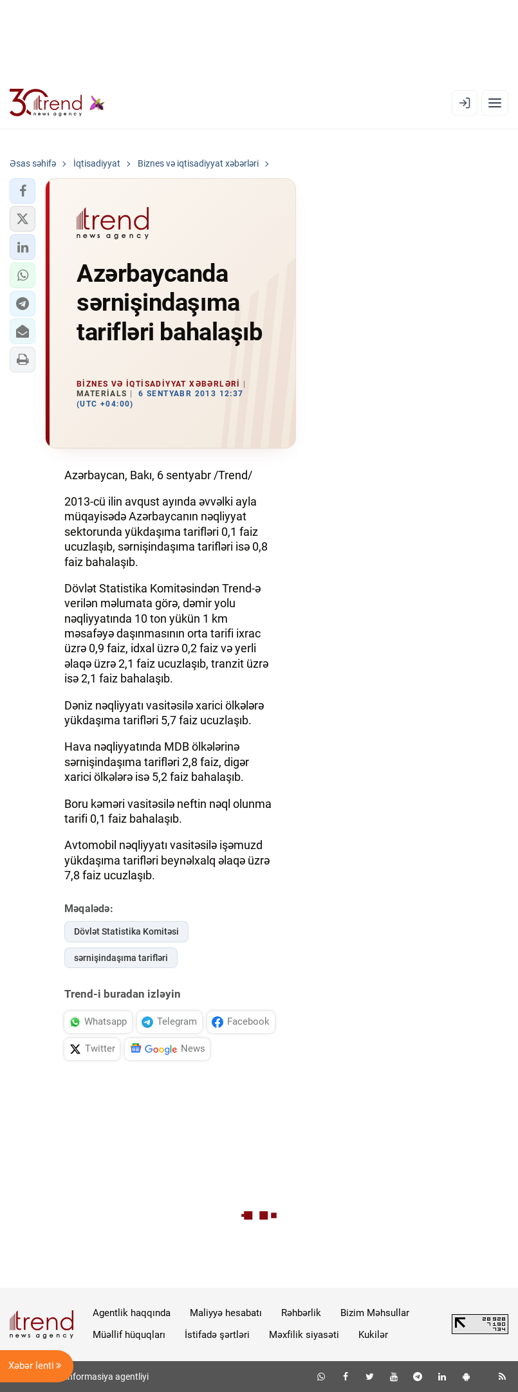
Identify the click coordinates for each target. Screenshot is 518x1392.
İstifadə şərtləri (217, 1335)
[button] (22, 191)
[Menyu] (494, 103)
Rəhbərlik (301, 1313)
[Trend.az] (57, 103)
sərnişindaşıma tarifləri (121, 958)
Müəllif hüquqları (129, 1335)
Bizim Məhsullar (374, 1313)
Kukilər (373, 1335)
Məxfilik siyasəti (304, 1335)
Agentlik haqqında (132, 1313)
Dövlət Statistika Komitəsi (126, 931)
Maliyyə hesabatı (226, 1313)
